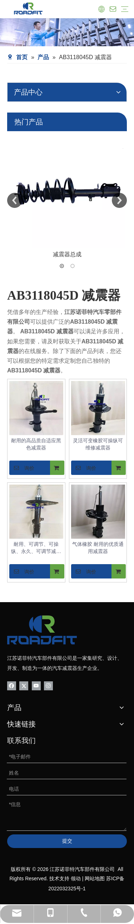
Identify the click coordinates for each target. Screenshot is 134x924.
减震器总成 (67, 254)
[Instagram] (48, 685)
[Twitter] (23, 685)
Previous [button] (14, 200)
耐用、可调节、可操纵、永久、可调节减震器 (36, 548)
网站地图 (95, 878)
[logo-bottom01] (42, 630)
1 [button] (61, 266)
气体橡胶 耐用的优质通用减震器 (98, 547)
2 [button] (72, 266)
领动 (76, 878)
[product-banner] (67, 32)
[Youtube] (36, 685)
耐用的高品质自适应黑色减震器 (36, 444)
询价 (21, 468)
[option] (67, 195)
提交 (67, 841)
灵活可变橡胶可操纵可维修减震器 (98, 444)
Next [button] (119, 200)
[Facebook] (11, 685)
